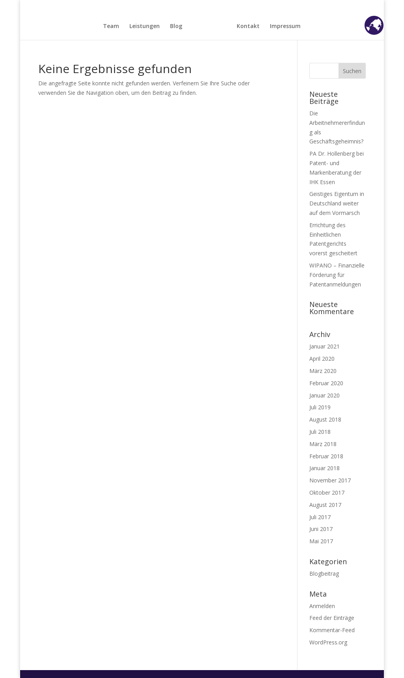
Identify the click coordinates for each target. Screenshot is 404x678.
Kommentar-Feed (332, 630)
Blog (176, 26)
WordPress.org (328, 642)
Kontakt (248, 26)
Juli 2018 (320, 431)
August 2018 (325, 419)
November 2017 (330, 480)
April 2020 (322, 358)
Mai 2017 (321, 541)
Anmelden (322, 606)
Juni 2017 (321, 529)
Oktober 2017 (326, 492)
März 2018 (323, 444)
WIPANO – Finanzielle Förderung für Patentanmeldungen (337, 275)
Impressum (285, 26)
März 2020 (323, 371)
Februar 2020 (326, 383)
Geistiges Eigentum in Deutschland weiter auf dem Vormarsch (336, 203)
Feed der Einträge (331, 618)
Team (111, 26)
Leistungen (144, 26)
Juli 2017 (320, 517)
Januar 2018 (324, 468)
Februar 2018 (326, 456)
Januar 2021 (324, 346)
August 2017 (325, 504)
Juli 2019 (320, 407)
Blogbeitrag (324, 573)
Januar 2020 (324, 395)
